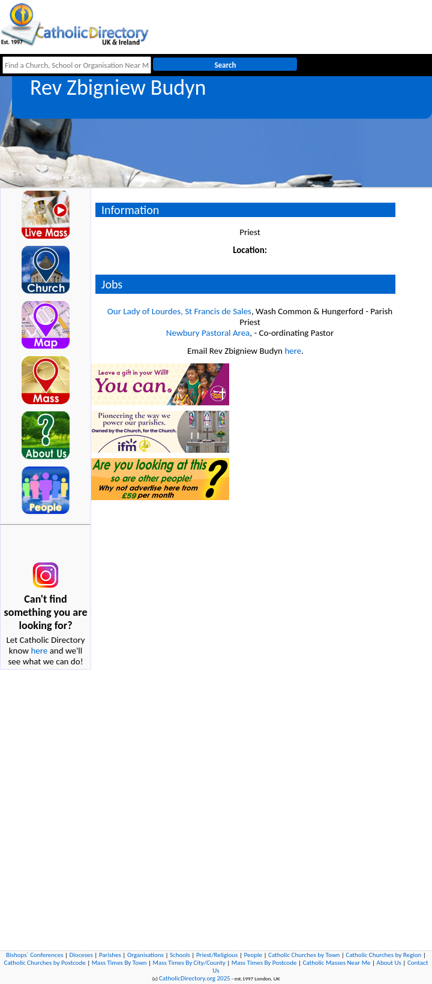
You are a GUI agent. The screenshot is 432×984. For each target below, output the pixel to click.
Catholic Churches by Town (304, 955)
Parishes (110, 955)
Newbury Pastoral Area (208, 332)
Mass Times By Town (119, 963)
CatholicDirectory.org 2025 (194, 978)
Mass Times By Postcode (264, 963)
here (39, 650)
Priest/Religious (217, 955)
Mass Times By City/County (189, 963)
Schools (180, 955)
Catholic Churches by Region (383, 955)
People (253, 955)
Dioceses (81, 955)
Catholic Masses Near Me (336, 963)
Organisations (145, 955)
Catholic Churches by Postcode (45, 963)
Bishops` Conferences (34, 955)
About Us (389, 963)
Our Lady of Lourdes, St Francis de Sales (179, 311)
